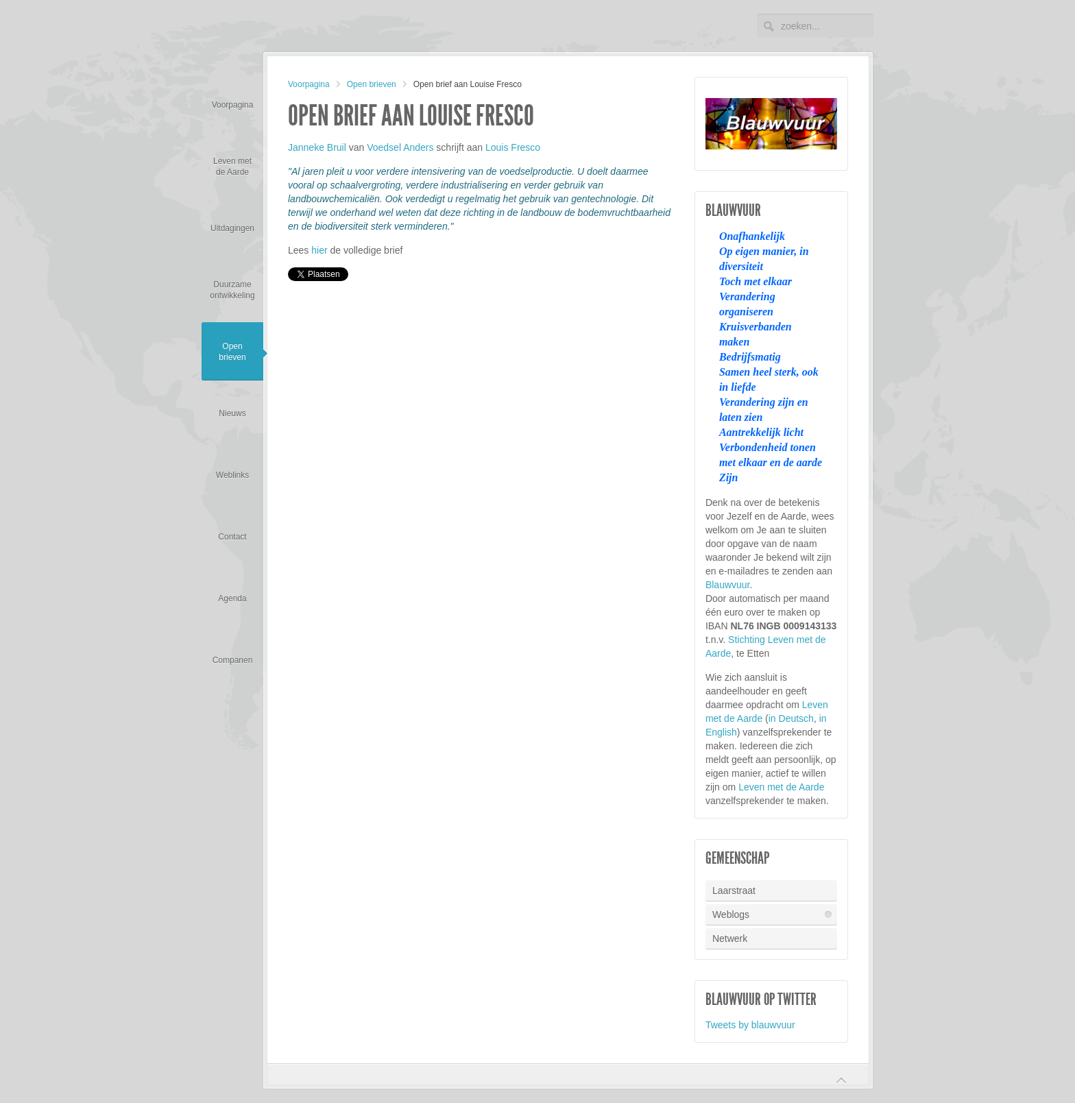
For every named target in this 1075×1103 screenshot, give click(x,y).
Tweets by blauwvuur (750, 1024)
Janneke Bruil (317, 147)
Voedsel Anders (400, 147)
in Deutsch (791, 718)
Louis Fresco (512, 147)
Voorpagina (309, 84)
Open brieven (371, 84)
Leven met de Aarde (781, 786)
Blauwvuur (727, 584)
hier (319, 250)
